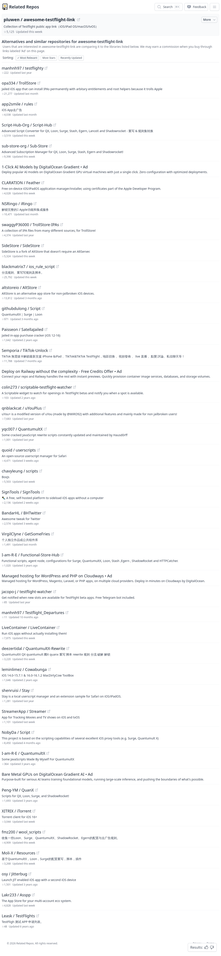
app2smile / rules (17, 104)
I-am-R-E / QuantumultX (23, 753)
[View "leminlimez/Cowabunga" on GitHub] (49, 669)
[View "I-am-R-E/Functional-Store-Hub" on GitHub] (62, 555)
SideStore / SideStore (21, 245)
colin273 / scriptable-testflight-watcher (37, 387)
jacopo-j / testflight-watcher (27, 591)
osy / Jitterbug (14, 873)
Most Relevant (27, 58)
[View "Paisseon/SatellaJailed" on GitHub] (46, 329)
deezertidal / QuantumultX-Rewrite (33, 648)
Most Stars (49, 58)
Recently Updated (71, 58)
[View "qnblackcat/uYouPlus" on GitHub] (44, 408)
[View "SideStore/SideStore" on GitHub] (42, 245)
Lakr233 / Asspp (16, 894)
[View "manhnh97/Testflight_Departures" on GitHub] (67, 612)
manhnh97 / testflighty (22, 68)
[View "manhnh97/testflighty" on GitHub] (46, 68)
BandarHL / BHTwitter (21, 513)
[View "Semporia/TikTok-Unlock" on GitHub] (50, 350)
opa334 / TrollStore (19, 83)
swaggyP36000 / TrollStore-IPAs (30, 224)
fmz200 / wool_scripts (21, 832)
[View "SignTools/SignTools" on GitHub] (42, 492)
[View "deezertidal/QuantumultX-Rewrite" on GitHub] (67, 648)
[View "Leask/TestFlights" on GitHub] (37, 916)
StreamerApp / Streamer (24, 711)
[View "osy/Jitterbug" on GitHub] (30, 874)
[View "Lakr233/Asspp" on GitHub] (33, 895)
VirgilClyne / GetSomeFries (26, 533)
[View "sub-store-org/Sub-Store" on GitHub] (50, 146)
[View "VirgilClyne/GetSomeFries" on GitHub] (52, 534)
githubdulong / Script (21, 308)
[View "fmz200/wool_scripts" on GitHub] (44, 832)
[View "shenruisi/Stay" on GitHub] (32, 690)
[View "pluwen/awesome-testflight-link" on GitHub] (78, 19)
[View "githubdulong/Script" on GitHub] (43, 308)
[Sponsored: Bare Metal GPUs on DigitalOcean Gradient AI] (110, 776)
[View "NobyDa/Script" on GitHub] (33, 732)
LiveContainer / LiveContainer (28, 627)
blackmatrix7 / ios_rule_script (28, 266)
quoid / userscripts (19, 450)
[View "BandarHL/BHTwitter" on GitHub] (44, 513)
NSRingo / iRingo (17, 203)
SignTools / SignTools (21, 492)
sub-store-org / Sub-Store (25, 145)
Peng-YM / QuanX (18, 790)
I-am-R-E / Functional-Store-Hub (30, 554)
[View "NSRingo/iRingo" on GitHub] (35, 203)
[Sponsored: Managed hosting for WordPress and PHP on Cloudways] (110, 578)
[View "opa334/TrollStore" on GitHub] (39, 83)
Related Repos (24, 7)
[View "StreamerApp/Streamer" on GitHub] (49, 711)
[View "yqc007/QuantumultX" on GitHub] (45, 429)
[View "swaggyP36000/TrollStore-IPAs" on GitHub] (61, 224)
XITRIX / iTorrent (16, 811)
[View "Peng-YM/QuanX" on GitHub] (36, 790)
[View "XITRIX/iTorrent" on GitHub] (34, 811)
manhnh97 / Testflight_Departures (33, 612)
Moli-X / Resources (18, 852)
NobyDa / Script (16, 732)
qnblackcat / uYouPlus (22, 408)
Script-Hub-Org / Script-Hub (27, 125)
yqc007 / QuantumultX (22, 429)
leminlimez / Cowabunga (24, 669)
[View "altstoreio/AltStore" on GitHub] (39, 287)
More (209, 20)
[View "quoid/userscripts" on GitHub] (38, 450)
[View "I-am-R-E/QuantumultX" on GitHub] (47, 753)
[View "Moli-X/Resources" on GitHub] (37, 853)
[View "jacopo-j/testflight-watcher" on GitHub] (54, 591)
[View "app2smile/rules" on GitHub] (35, 104)
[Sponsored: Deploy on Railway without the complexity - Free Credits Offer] (110, 373)
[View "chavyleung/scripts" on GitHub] (40, 471)
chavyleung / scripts (20, 471)
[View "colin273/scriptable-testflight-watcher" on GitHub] (74, 387)
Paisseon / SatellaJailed (22, 329)
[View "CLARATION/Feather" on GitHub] (42, 182)
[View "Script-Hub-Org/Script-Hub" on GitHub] (54, 125)
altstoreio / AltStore (19, 287)
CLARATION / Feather (21, 182)
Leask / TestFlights (18, 915)
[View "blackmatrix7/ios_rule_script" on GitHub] (57, 266)
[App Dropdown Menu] (214, 7)
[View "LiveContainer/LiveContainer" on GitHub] (58, 627)
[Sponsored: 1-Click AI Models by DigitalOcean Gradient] (110, 169)
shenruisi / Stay (16, 690)
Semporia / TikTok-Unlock (25, 350)
